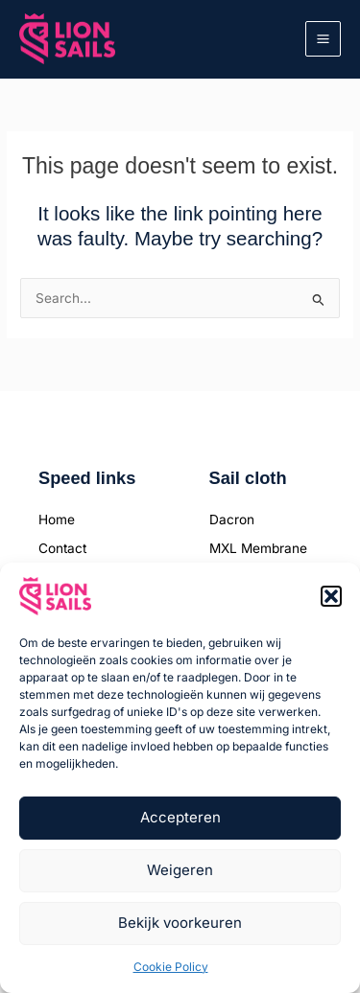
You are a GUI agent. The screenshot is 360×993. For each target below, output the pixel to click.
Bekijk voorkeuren (180, 922)
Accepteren (180, 817)
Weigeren (180, 870)
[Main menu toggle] (323, 39)
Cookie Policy (170, 966)
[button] (331, 596)
